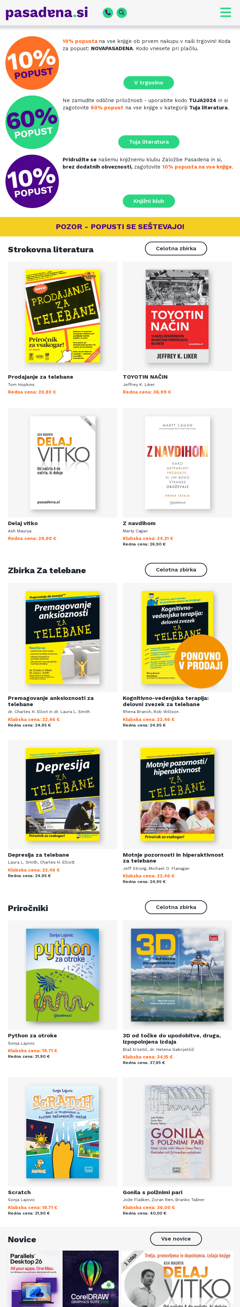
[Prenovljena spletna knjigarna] (34, 63)
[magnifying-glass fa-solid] (122, 13)
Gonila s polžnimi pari (152, 1192)
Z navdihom (139, 523)
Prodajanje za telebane (40, 376)
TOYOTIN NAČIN (145, 376)
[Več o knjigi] (62, 316)
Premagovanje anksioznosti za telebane (51, 701)
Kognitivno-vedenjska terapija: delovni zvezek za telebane (166, 701)
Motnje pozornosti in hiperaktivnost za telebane (173, 857)
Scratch (19, 1192)
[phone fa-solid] (108, 13)
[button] (215, 12)
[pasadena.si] (51, 13)
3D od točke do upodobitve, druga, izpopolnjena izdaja (172, 1038)
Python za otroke (32, 1035)
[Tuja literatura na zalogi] (34, 122)
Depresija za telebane (38, 854)
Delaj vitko (23, 523)
